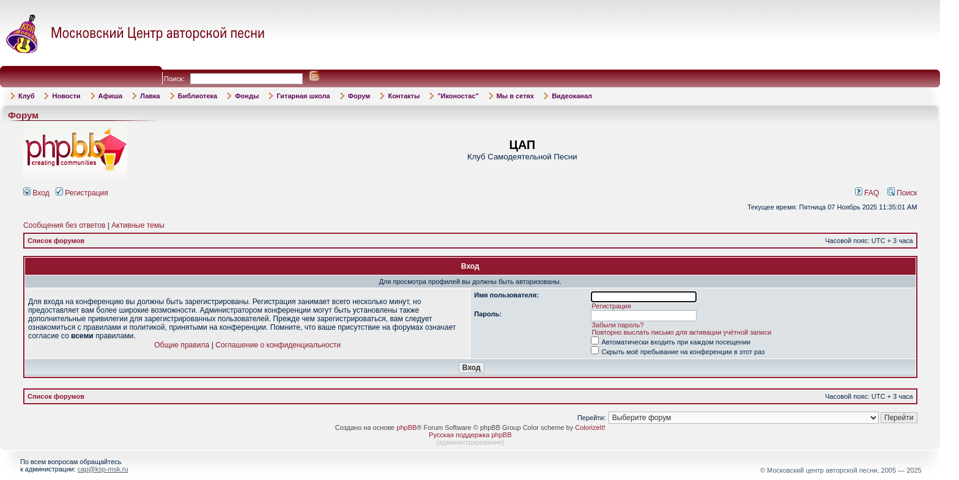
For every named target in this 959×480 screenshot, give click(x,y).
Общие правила (181, 345)
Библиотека (198, 96)
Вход (36, 193)
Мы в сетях (515, 96)
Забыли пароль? (617, 325)
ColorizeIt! (590, 427)
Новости (66, 96)
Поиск (902, 193)
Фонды (247, 96)
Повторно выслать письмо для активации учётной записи (681, 332)
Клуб (26, 96)
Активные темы (138, 225)
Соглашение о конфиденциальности (278, 345)
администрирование (470, 442)
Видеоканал (572, 96)
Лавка (150, 96)
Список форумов (56, 240)
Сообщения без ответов (64, 225)
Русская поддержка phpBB (470, 434)
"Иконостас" (457, 96)
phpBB (406, 427)
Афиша (110, 96)
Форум (359, 96)
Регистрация (82, 193)
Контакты (404, 96)
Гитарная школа (303, 96)
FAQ (867, 193)
